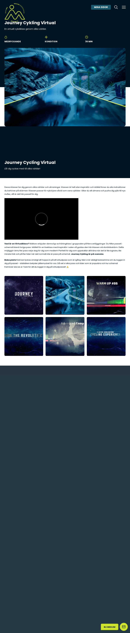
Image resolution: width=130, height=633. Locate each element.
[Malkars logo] (14, 12)
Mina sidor (101, 7)
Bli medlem (109, 627)
